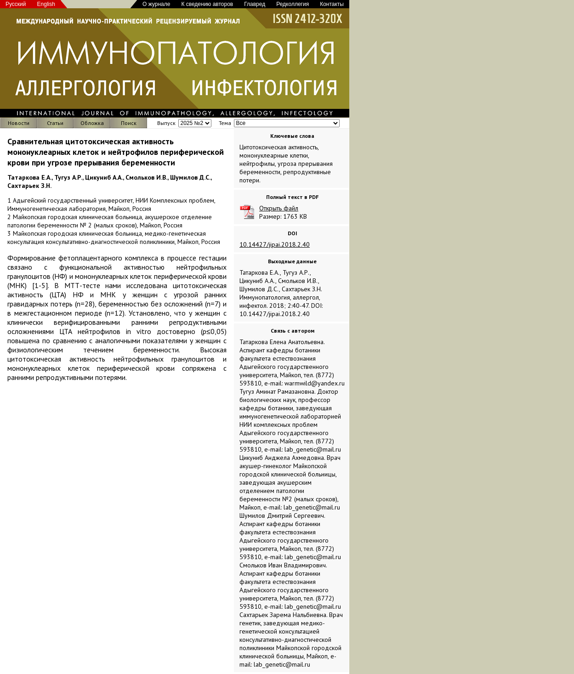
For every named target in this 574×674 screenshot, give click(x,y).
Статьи (55, 122)
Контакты (332, 4)
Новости (18, 122)
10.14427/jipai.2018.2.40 (274, 244)
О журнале (156, 4)
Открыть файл (278, 208)
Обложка (92, 122)
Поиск (128, 122)
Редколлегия (292, 4)
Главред (254, 4)
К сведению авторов (207, 4)
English (46, 4)
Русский (16, 4)
